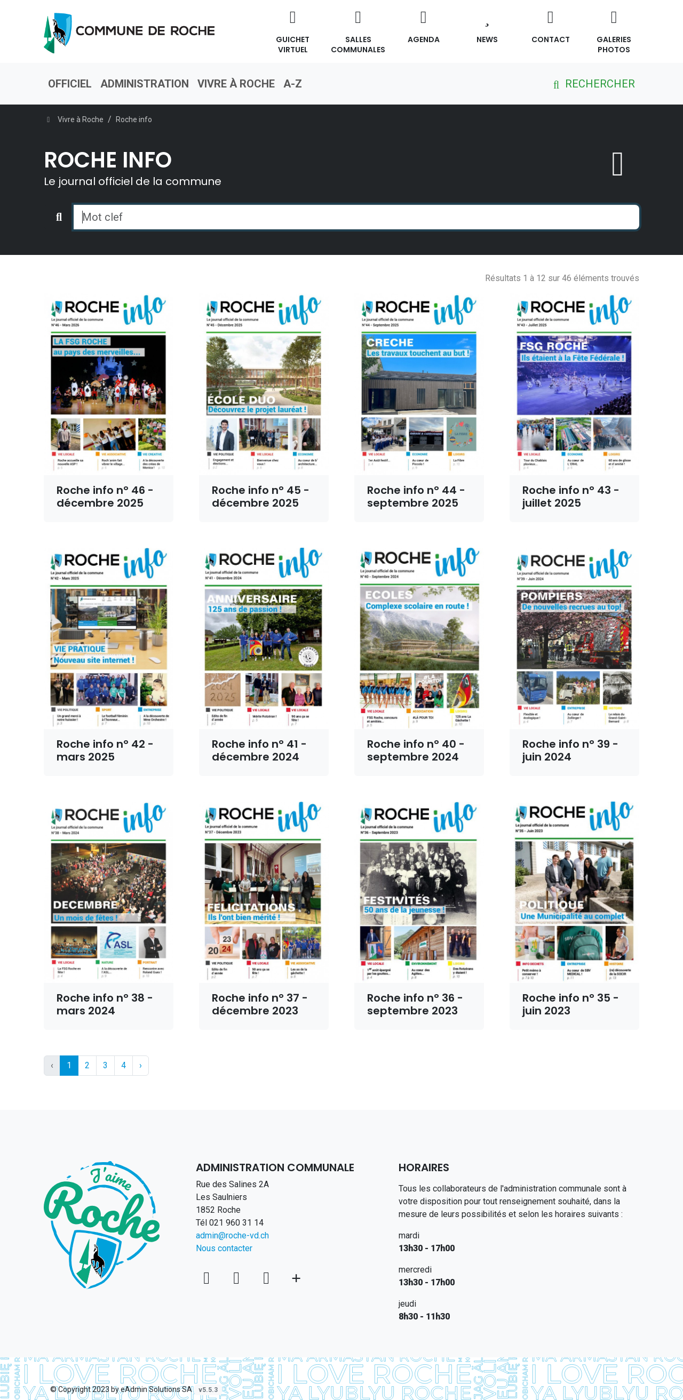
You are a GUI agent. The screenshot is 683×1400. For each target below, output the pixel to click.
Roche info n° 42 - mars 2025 (105, 750)
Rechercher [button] (592, 83)
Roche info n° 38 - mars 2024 (105, 1004)
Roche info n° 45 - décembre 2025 (260, 496)
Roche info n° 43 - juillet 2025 (571, 496)
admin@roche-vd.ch (232, 1235)
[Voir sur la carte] (208, 1278)
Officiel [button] (70, 83)
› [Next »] (140, 1065)
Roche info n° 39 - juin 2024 (570, 750)
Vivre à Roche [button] (236, 83)
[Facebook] (238, 1278)
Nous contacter (224, 1248)
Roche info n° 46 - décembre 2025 (105, 496)
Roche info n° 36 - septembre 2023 (415, 1004)
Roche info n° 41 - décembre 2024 (259, 750)
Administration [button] (144, 83)
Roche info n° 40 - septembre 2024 (416, 750)
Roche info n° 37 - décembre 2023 (260, 1004)
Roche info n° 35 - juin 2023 (570, 1004)
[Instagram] (268, 1278)
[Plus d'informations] (296, 1278)
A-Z (292, 83)
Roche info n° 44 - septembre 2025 (416, 496)
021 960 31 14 (236, 1223)
